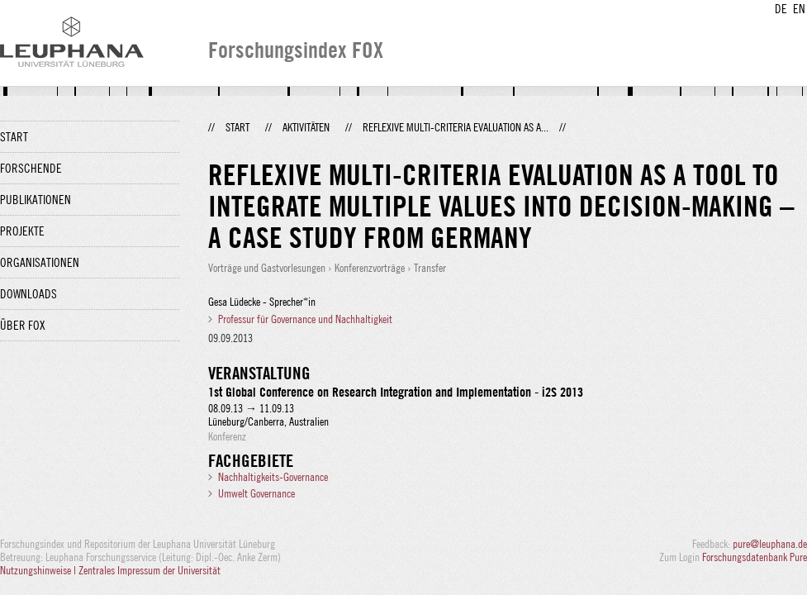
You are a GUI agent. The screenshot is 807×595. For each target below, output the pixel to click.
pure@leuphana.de (770, 543)
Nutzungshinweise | (39, 570)
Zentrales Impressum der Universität (149, 570)
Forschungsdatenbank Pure (754, 557)
